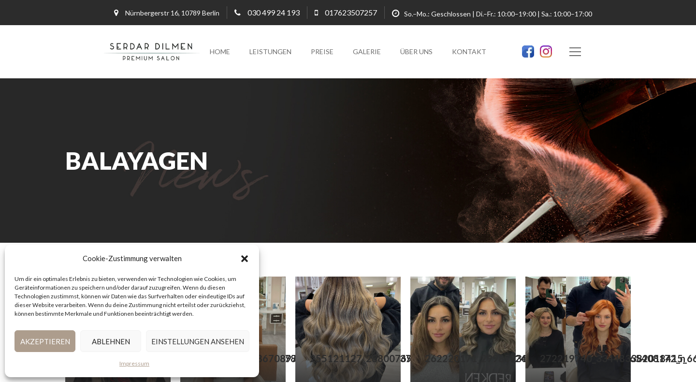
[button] (244, 259)
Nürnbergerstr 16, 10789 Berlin (172, 13)
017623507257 (351, 12)
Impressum (134, 363)
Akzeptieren (45, 341)
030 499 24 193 (273, 12)
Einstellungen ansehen (197, 341)
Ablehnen (111, 341)
